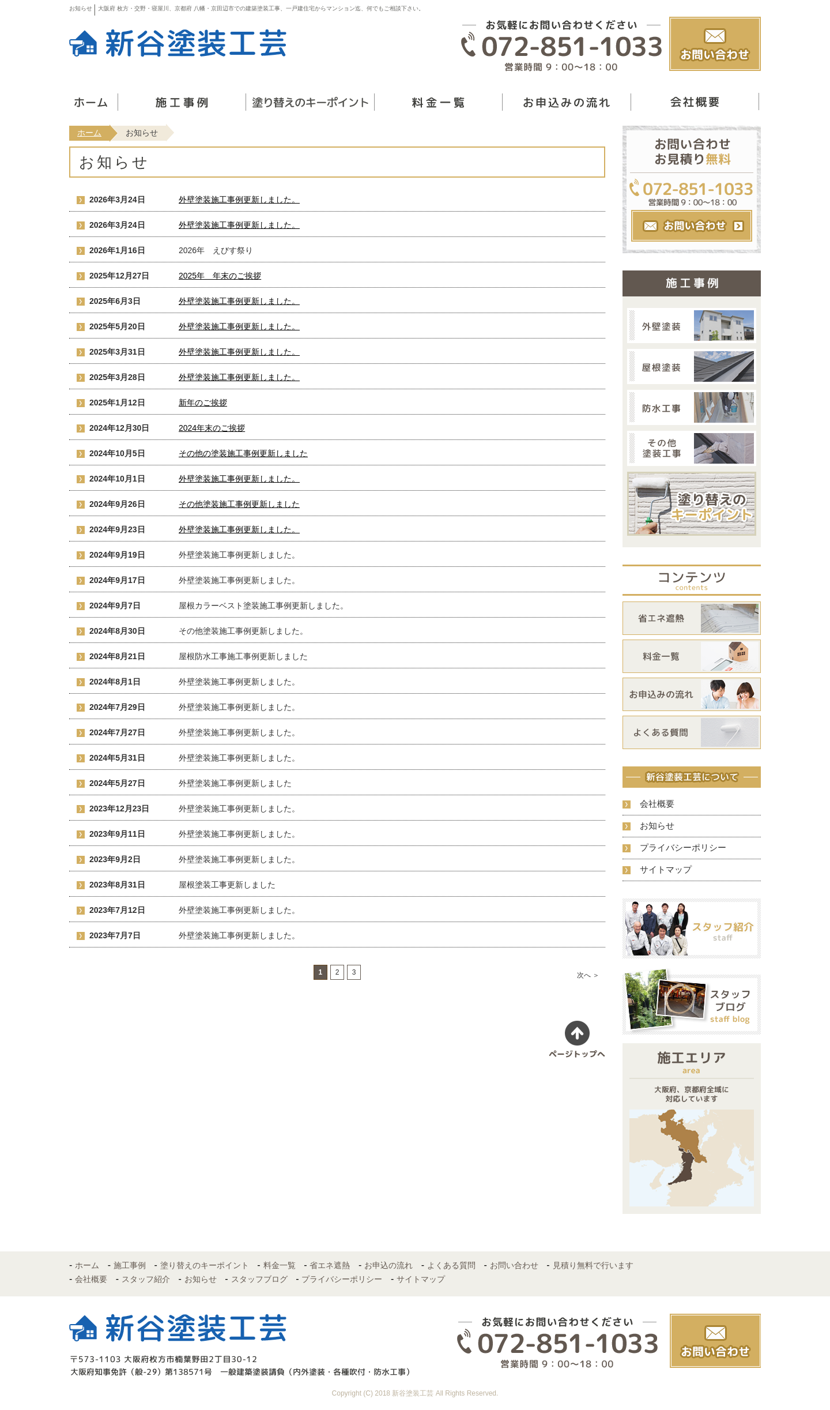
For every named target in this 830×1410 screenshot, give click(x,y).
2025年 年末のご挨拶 (220, 275)
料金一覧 (279, 1265)
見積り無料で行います (593, 1265)
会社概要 (657, 804)
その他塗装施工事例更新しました (239, 504)
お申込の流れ (388, 1265)
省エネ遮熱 (330, 1265)
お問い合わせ (514, 1265)
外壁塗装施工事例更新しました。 (239, 199)
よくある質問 (451, 1265)
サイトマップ (666, 869)
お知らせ (657, 825)
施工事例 (130, 1265)
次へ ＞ (588, 975)
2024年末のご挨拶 (212, 428)
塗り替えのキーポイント (204, 1265)
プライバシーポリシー (683, 847)
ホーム (89, 132)
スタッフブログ (259, 1279)
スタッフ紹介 (146, 1279)
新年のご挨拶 (203, 402)
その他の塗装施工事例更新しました (243, 453)
